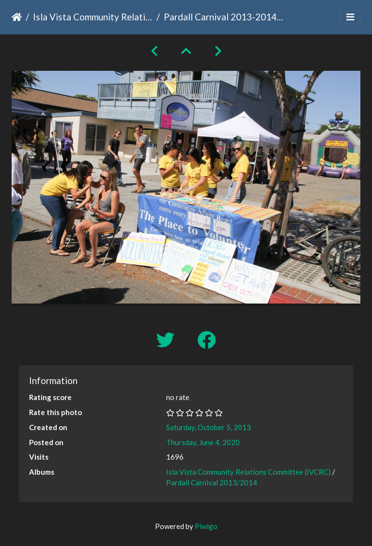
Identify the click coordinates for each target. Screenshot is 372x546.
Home (17, 17)
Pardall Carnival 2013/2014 (211, 482)
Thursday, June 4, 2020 (203, 442)
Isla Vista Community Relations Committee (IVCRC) (93, 16)
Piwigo (206, 526)
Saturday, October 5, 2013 (208, 427)
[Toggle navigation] (350, 17)
